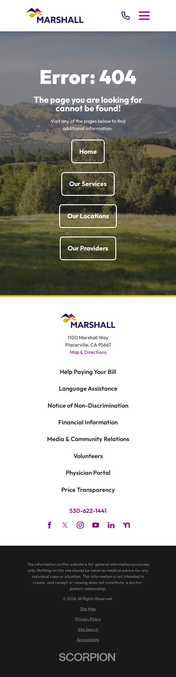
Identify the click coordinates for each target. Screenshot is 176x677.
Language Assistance (88, 388)
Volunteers (88, 456)
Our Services (88, 184)
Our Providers (88, 248)
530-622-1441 (88, 511)
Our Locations (88, 216)
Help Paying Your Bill (88, 371)
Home (88, 151)
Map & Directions (88, 352)
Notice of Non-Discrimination (88, 405)
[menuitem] (88, 609)
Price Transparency (88, 489)
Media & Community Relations (88, 439)
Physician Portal (88, 472)
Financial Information (88, 422)
